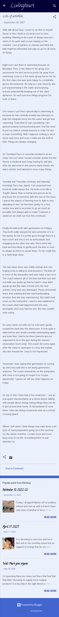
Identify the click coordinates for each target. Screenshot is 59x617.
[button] (54, 17)
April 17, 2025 (11, 527)
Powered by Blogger (29, 604)
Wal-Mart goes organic (15, 564)
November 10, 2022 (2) (15, 490)
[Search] (54, 6)
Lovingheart (22, 6)
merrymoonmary (36, 611)
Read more (50, 517)
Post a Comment (14, 468)
